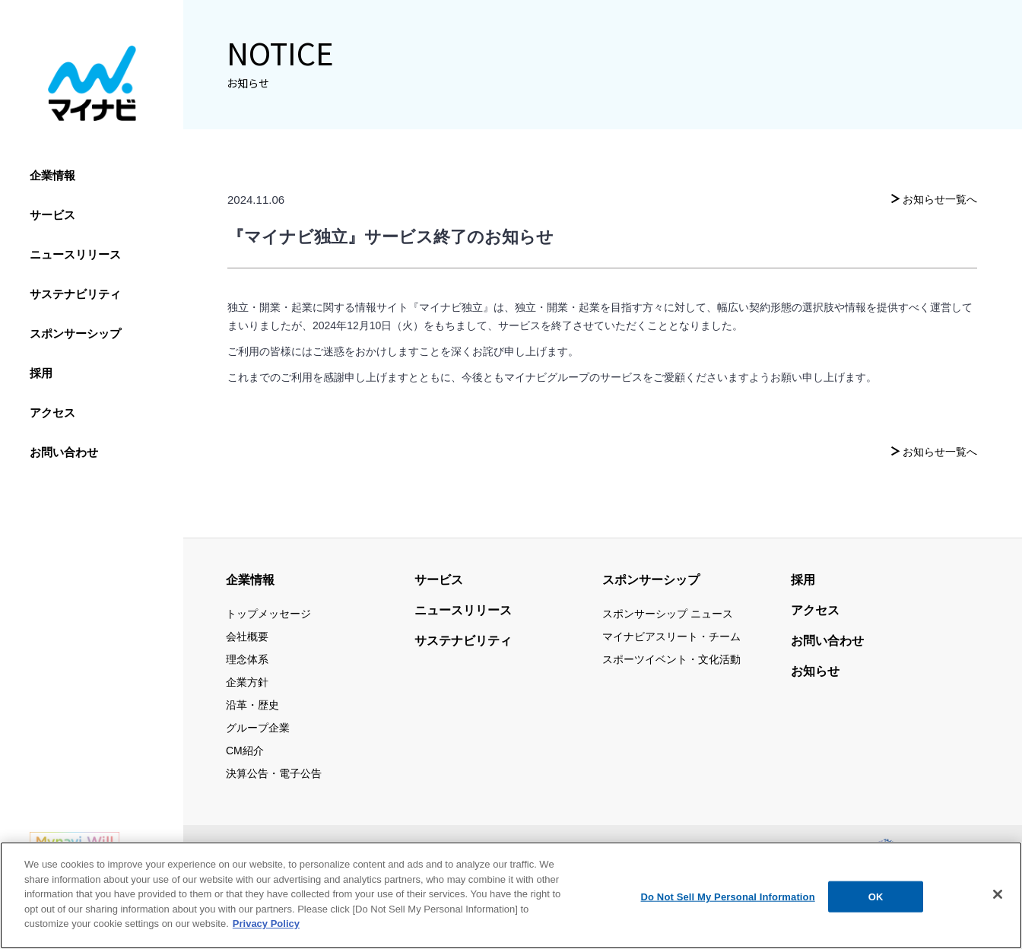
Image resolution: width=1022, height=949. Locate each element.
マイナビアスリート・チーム (671, 636)
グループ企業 (258, 728)
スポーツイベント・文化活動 (671, 659)
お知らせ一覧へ (940, 199)
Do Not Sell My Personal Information (728, 899)
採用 (41, 373)
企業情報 (52, 175)
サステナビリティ (75, 293)
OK (876, 899)
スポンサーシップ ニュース (667, 614)
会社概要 (247, 636)
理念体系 (247, 659)
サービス (52, 214)
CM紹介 (245, 750)
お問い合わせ (64, 452)
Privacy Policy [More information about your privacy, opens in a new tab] (266, 926)
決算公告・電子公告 (274, 773)
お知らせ (815, 671)
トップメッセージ (268, 614)
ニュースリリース (75, 254)
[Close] (997, 896)
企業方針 (247, 682)
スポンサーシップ (75, 333)
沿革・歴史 (252, 705)
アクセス (52, 412)
